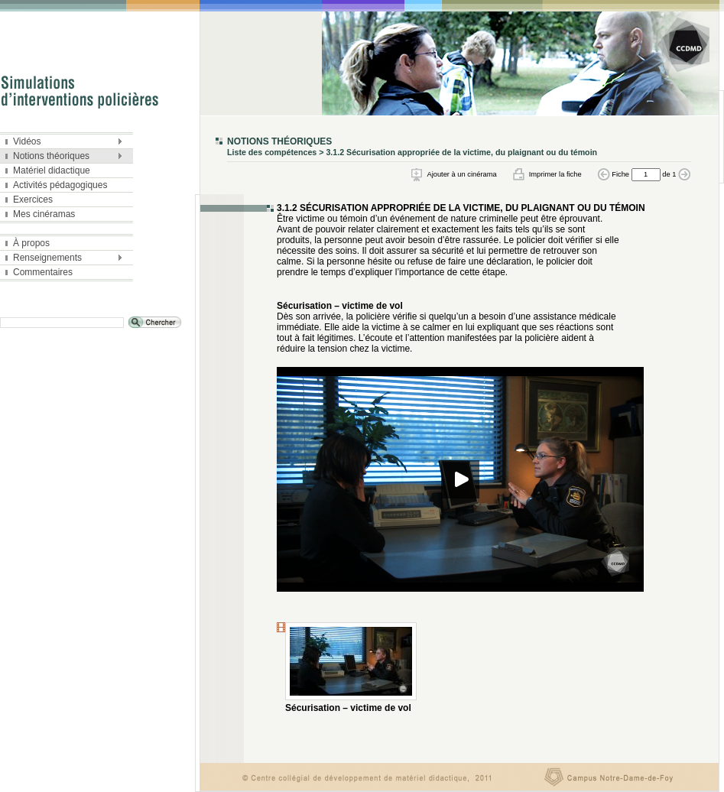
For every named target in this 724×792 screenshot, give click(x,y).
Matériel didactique (47, 170)
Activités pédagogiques (56, 185)
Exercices (29, 199)
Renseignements (63, 258)
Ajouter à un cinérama (461, 174)
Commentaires (39, 272)
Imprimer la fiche (555, 174)
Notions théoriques (63, 157)
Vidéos (63, 142)
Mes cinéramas (40, 214)
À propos (27, 243)
